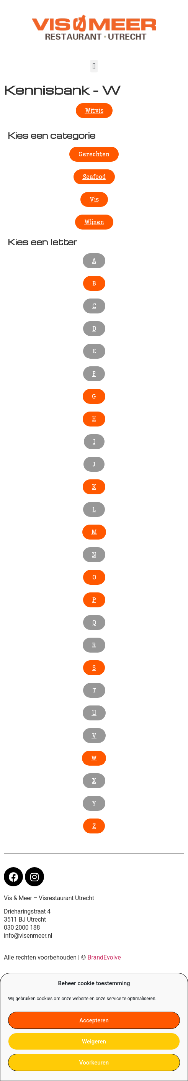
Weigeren (94, 1041)
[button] (94, 66)
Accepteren (94, 1020)
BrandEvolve (104, 957)
